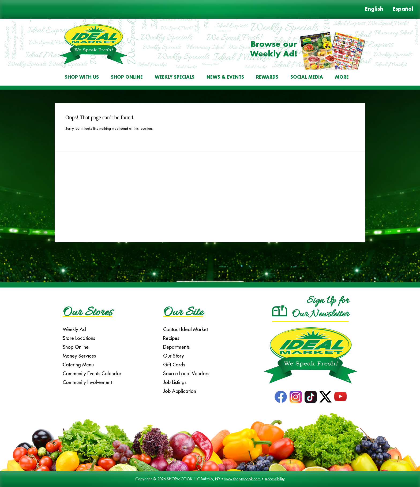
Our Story (173, 356)
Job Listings (174, 382)
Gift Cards (174, 365)
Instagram (296, 397)
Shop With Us (82, 77)
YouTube (340, 397)
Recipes (171, 338)
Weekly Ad (74, 329)
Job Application (179, 391)
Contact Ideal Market (185, 329)
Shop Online (127, 77)
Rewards (267, 77)
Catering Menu (78, 365)
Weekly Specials (174, 77)
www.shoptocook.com (242, 479)
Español (403, 9)
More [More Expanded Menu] (342, 77)
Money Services (79, 356)
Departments (176, 347)
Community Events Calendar (92, 373)
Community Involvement (87, 382)
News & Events (225, 77)
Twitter (326, 397)
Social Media (306, 77)
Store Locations (79, 338)
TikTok (311, 397)
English (374, 9)
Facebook (281, 397)
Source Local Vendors (186, 373)
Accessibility (275, 479)
